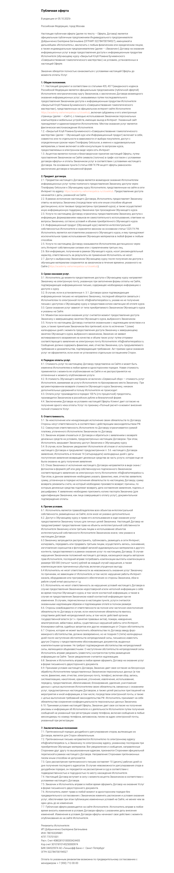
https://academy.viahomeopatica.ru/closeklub (65, 112)
